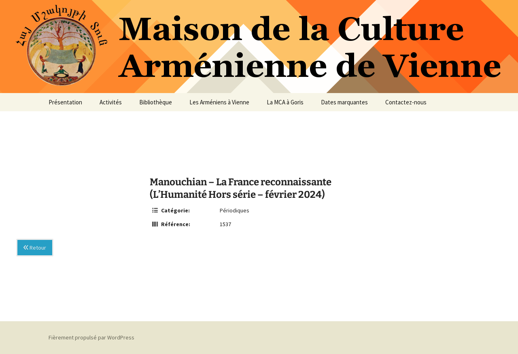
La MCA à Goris (285, 102)
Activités (111, 102)
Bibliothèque (155, 102)
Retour (34, 247)
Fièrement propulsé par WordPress (91, 337)
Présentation (65, 102)
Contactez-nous (406, 102)
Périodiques (234, 210)
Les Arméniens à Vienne (219, 102)
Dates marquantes (344, 102)
